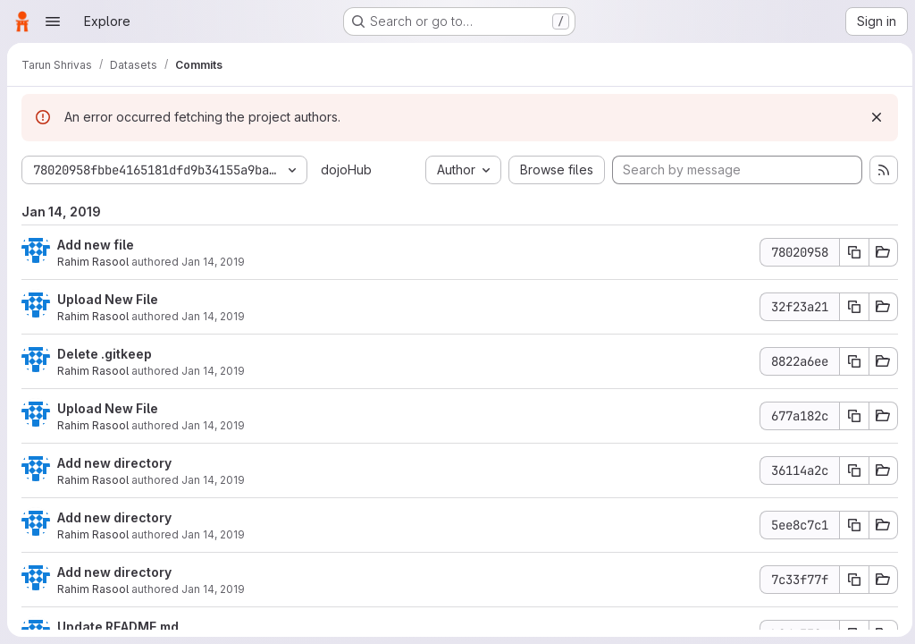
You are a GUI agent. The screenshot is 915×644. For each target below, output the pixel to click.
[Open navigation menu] (52, 21)
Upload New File (107, 299)
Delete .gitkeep (104, 353)
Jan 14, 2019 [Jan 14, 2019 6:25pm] (213, 534)
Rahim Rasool (93, 261)
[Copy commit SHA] (849, 252)
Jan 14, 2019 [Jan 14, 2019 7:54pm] (213, 316)
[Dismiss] (872, 117)
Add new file (95, 244)
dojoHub (346, 169)
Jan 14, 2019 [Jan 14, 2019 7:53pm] (213, 370)
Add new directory (114, 462)
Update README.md (118, 626)
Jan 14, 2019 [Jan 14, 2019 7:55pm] (213, 261)
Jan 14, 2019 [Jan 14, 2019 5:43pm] (213, 589)
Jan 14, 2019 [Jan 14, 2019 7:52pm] (213, 425)
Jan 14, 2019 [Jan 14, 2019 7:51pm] (213, 480)
